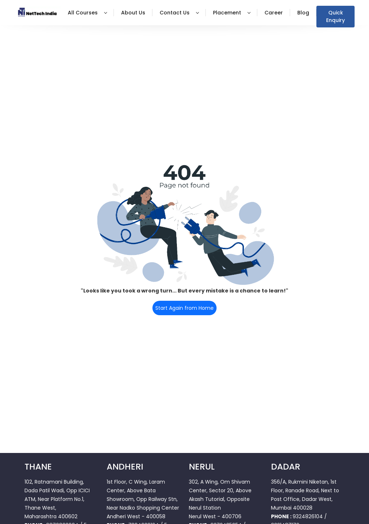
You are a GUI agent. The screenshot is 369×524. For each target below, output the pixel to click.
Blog (303, 12)
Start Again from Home (184, 308)
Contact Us (179, 12)
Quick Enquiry (335, 16)
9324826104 (308, 516)
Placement (231, 12)
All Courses (87, 12)
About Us (133, 12)
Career (273, 12)
